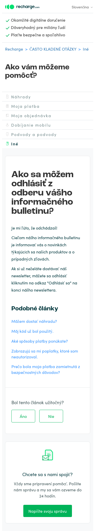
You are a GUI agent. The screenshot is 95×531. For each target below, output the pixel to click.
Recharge (14, 49)
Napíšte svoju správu (47, 511)
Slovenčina (82, 6)
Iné (86, 49)
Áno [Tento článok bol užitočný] (23, 416)
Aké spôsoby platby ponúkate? (39, 341)
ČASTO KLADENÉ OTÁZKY (53, 49)
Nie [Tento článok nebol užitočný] (51, 416)
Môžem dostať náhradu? (34, 321)
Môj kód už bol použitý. (32, 331)
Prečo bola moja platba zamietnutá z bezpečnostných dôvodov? (45, 369)
